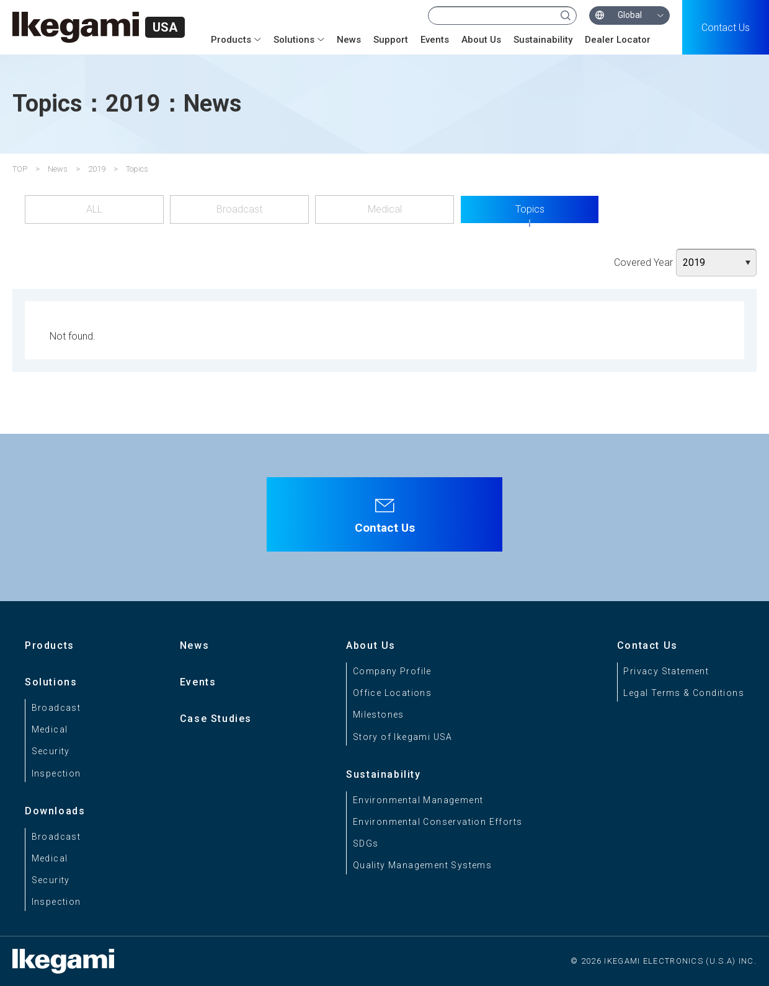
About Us (481, 39)
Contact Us (725, 27)
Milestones (378, 715)
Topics (530, 209)
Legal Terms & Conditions (683, 693)
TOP (19, 169)
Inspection (56, 773)
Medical (385, 209)
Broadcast (239, 209)
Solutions (293, 39)
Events (434, 39)
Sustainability (542, 39)
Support (390, 39)
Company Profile (392, 671)
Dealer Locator (618, 39)
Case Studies (216, 718)
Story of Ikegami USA (403, 737)
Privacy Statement (666, 671)
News (349, 39)
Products (231, 39)
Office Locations (392, 693)
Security (51, 751)
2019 (96, 169)
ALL (94, 209)
